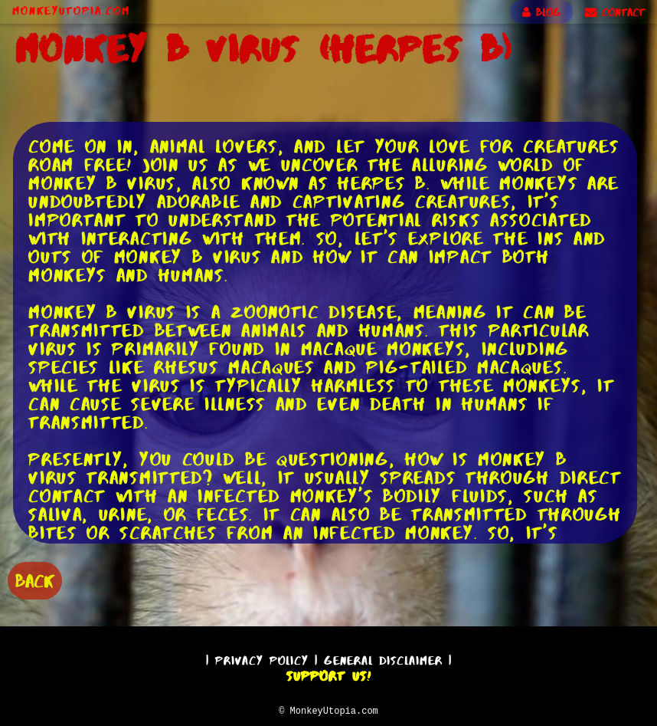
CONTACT (615, 12)
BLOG (541, 12)
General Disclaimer (383, 658)
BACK (34, 579)
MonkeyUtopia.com (71, 11)
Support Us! (328, 673)
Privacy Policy (262, 658)
